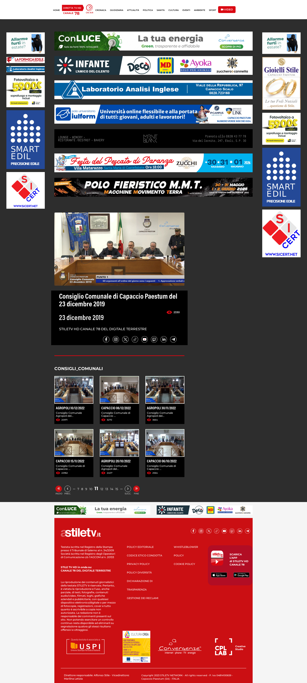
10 (90, 489)
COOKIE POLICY (184, 564)
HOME (56, 10)
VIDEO (227, 9)
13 (106, 489)
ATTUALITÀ (133, 10)
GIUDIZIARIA (116, 10)
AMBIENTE (199, 10)
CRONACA (100, 10)
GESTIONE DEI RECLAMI (142, 598)
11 (96, 488)
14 (111, 489)
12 (101, 489)
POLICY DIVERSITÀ (139, 572)
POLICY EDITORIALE (140, 546)
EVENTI (186, 10)
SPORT (212, 10)
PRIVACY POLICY (138, 564)
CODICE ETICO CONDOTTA (144, 555)
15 (116, 489)
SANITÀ (161, 10)
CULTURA (173, 10)
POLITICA (148, 10)
